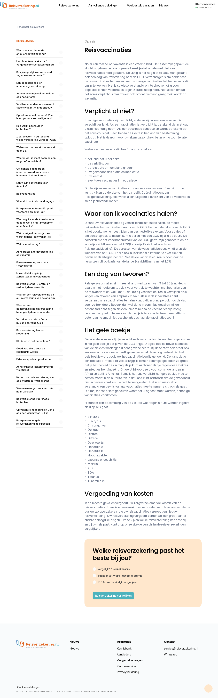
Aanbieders (124, 654)
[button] (113, 595)
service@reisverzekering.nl (181, 648)
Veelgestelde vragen (130, 660)
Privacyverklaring (128, 672)
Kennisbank (124, 648)
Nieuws (74, 648)
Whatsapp (170, 654)
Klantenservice (126, 666)
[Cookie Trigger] (28, 687)
